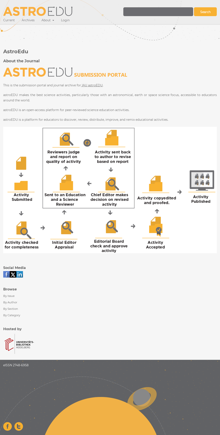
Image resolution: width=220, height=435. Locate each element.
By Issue (9, 296)
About (46, 20)
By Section (10, 308)
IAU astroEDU (92, 85)
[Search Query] (158, 11)
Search (205, 12)
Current (9, 20)
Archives (28, 20)
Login (65, 20)
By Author (10, 302)
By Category (11, 315)
